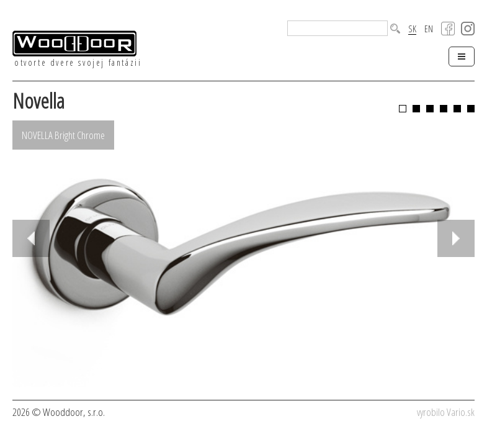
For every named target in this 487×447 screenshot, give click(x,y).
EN (428, 29)
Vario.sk (461, 412)
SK (412, 29)
